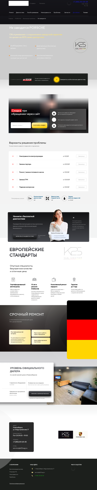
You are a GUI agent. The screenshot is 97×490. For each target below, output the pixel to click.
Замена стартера (25, 164)
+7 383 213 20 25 (39, 475)
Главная (11, 18)
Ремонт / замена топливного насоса (31, 172)
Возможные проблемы (29, 18)
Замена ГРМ (23, 179)
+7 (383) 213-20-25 (80, 2)
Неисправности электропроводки (31, 156)
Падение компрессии (26, 187)
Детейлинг (76, 12)
